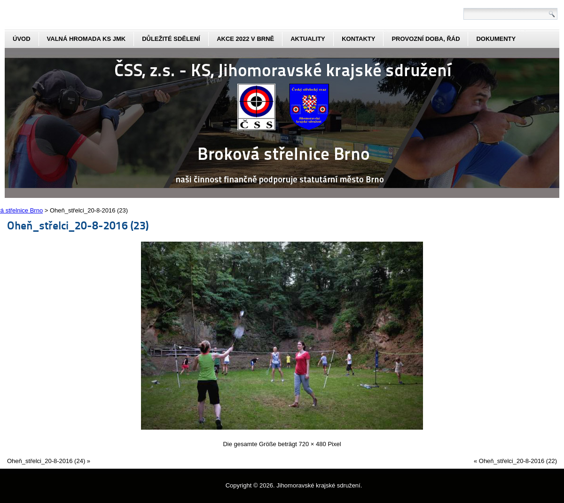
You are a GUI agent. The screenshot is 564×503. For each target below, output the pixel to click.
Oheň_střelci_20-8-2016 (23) (78, 225)
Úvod (22, 38)
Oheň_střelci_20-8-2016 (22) (518, 460)
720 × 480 (312, 444)
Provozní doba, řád (426, 38)
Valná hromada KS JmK (86, 38)
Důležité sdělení (171, 38)
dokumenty (496, 38)
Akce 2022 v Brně (245, 38)
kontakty (358, 38)
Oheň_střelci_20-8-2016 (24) (46, 460)
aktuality (307, 38)
